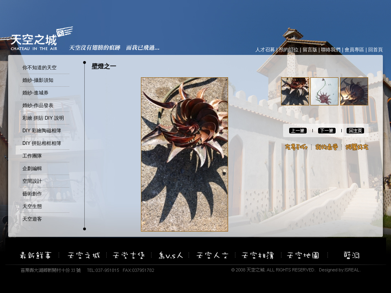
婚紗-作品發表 (37, 105)
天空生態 (32, 206)
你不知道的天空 (39, 67)
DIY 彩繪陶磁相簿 (41, 130)
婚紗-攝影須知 (37, 80)
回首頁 (375, 49)
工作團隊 (32, 156)
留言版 (310, 49)
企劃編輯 (32, 168)
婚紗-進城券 (35, 93)
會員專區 (354, 49)
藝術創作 (32, 194)
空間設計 (32, 181)
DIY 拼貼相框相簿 (41, 143)
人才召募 (265, 49)
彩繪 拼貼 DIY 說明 (43, 118)
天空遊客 (32, 219)
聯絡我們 (330, 49)
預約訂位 (289, 49)
